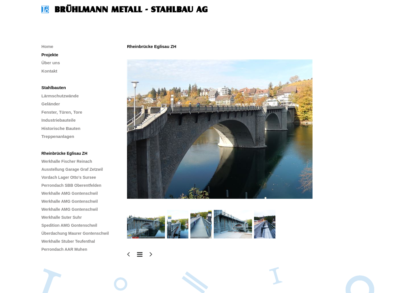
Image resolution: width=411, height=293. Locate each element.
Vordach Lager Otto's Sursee (68, 177)
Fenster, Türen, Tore (61, 112)
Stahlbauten (53, 87)
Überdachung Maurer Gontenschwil (75, 233)
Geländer (50, 103)
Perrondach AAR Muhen (64, 249)
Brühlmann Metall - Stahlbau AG (131, 9)
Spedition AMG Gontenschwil (69, 225)
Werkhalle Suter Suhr (61, 217)
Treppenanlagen (57, 136)
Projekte (49, 54)
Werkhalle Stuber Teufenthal (68, 241)
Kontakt (49, 71)
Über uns (50, 62)
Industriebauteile (58, 120)
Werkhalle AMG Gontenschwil (69, 193)
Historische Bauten (60, 128)
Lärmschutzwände (60, 95)
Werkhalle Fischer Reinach (66, 161)
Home (47, 46)
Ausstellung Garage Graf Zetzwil (72, 169)
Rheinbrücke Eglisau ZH (64, 153)
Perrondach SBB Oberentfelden (71, 185)
